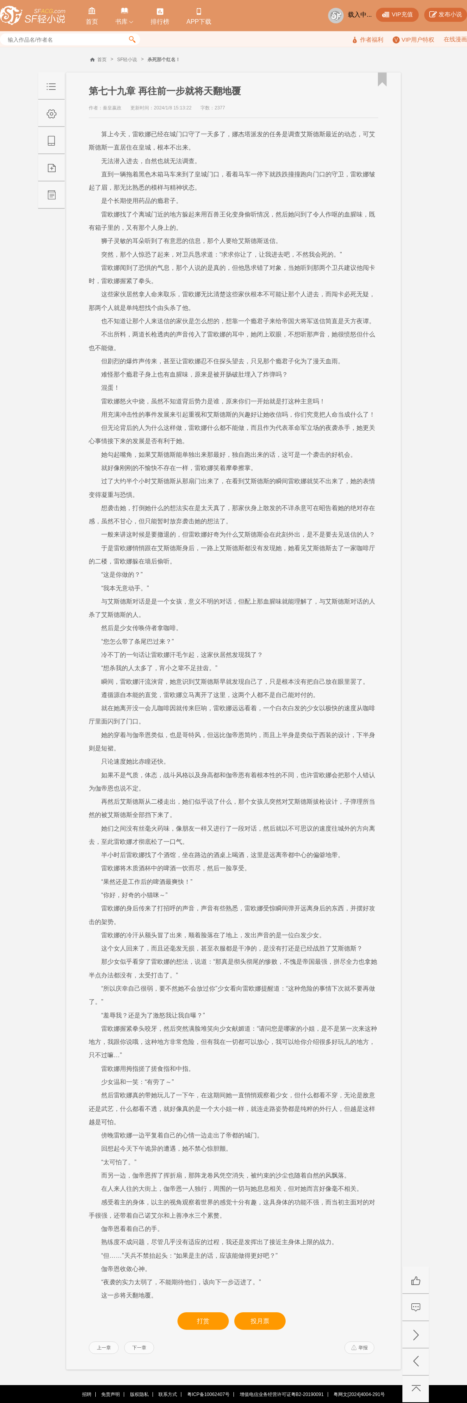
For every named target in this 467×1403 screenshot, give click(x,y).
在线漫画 (455, 39)
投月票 (260, 1321)
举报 (359, 1347)
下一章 (139, 1347)
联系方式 (167, 1394)
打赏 (203, 1321)
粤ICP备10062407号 (208, 1394)
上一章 (104, 1347)
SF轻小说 (127, 59)
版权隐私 (139, 1394)
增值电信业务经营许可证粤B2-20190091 (282, 1394)
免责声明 (110, 1394)
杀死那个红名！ (163, 59)
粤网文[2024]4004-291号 (359, 1394)
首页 (102, 59)
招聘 (86, 1394)
